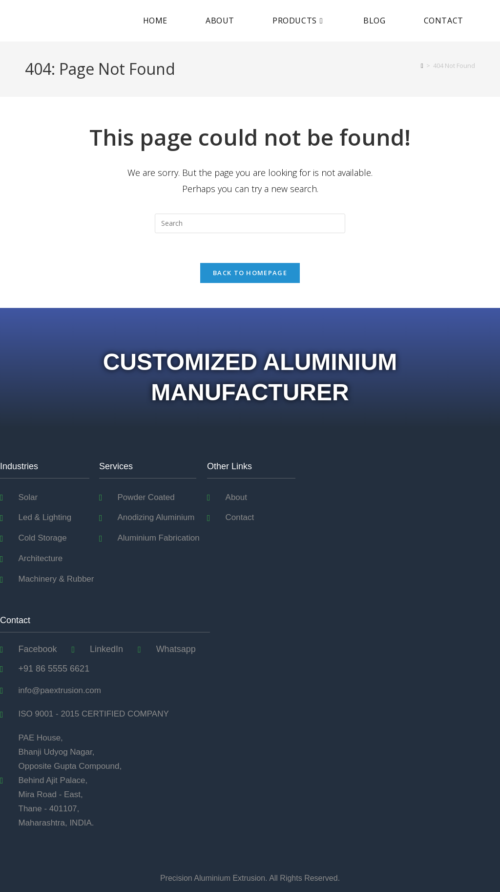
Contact (15, 620)
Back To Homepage (250, 272)
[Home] (422, 65)
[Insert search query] (250, 223)
